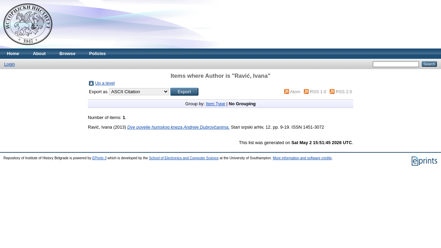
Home (13, 53)
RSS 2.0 (344, 91)
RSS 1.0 (318, 91)
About (39, 53)
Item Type (215, 103)
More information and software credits (302, 158)
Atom (295, 91)
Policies (97, 53)
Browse (67, 53)
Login (9, 64)
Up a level (105, 83)
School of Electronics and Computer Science (184, 158)
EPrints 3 (99, 158)
